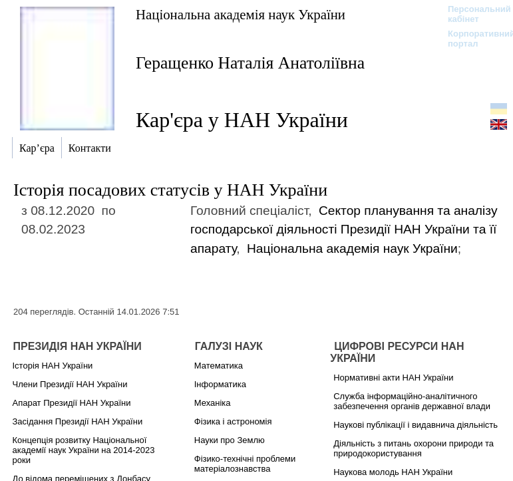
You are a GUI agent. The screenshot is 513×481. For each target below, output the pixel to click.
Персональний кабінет (473, 14)
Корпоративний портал (473, 39)
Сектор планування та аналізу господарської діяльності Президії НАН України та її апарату (344, 230)
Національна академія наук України (240, 14)
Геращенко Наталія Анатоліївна (250, 63)
